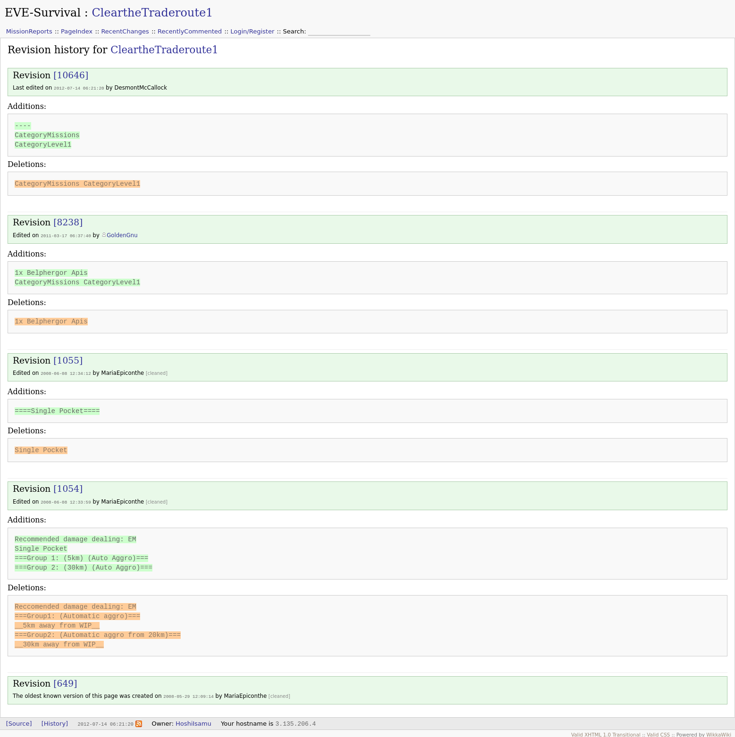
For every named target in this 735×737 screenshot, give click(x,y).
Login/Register (253, 31)
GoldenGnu (122, 235)
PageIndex (76, 31)
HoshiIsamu (193, 721)
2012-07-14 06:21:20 (79, 88)
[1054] (68, 487)
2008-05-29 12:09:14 (188, 694)
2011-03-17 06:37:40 (66, 235)
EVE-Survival (43, 12)
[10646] (70, 75)
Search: (295, 31)
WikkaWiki (718, 732)
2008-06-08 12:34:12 (66, 372)
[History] (55, 721)
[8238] (68, 222)
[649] (65, 682)
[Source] (19, 721)
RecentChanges (125, 31)
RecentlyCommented (190, 31)
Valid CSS (658, 732)
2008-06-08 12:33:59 (66, 500)
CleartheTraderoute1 (152, 12)
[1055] (68, 359)
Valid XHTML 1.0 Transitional (606, 732)
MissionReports (29, 31)
